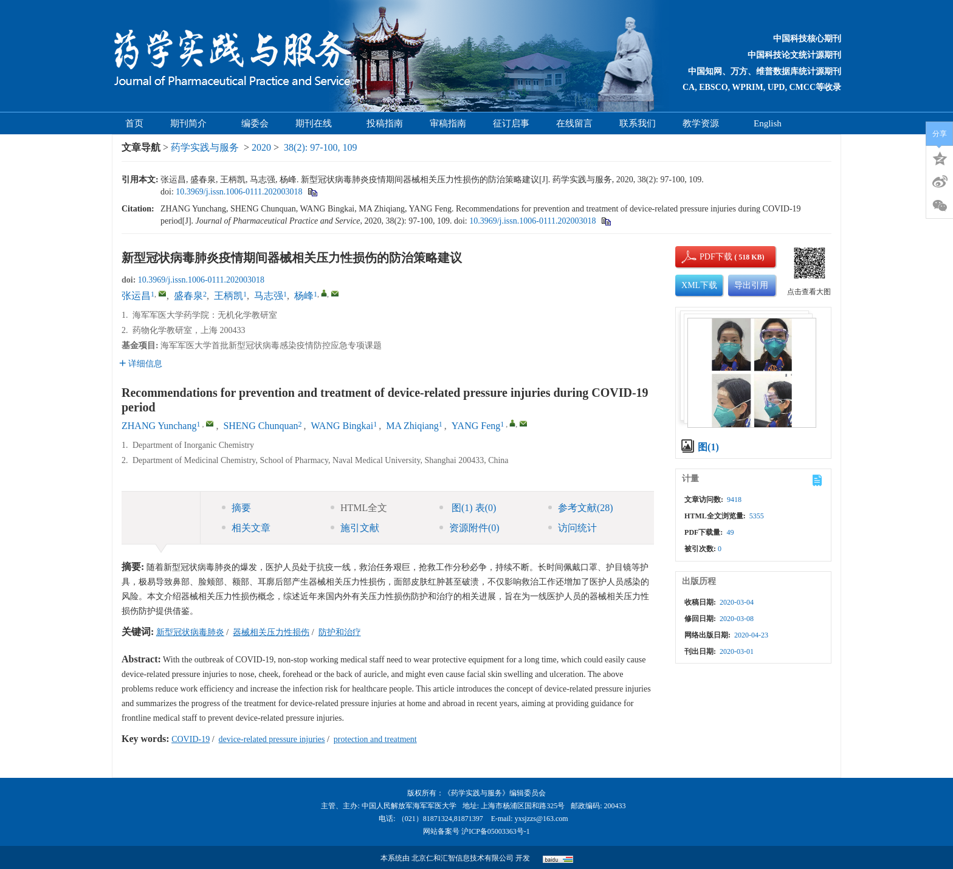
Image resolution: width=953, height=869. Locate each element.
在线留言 (574, 123)
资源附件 (469, 528)
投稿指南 (384, 123)
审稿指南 (448, 123)
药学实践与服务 (205, 147)
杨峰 (304, 295)
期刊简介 (192, 123)
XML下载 (699, 285)
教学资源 (705, 123)
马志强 (268, 295)
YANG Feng (476, 426)
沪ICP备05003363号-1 (495, 831)
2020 (261, 147)
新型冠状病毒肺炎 (190, 632)
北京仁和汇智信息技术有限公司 (462, 858)
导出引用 (751, 285)
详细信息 (140, 363)
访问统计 (572, 528)
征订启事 (511, 123)
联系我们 (637, 123)
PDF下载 (706, 256)
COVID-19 (190, 739)
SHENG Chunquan (260, 426)
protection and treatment (375, 739)
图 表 (467, 508)
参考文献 (580, 508)
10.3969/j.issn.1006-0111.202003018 (239, 191)
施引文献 (355, 528)
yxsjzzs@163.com (541, 818)
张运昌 (136, 295)
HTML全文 (359, 508)
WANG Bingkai (342, 426)
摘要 (236, 508)
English (768, 123)
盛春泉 (188, 295)
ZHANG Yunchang (159, 426)
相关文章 (246, 528)
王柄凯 (228, 295)
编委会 (255, 123)
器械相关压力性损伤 (271, 632)
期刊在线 (317, 123)
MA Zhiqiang (412, 426)
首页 (134, 123)
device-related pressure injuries (272, 739)
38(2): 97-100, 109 (320, 147)
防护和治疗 (339, 632)
